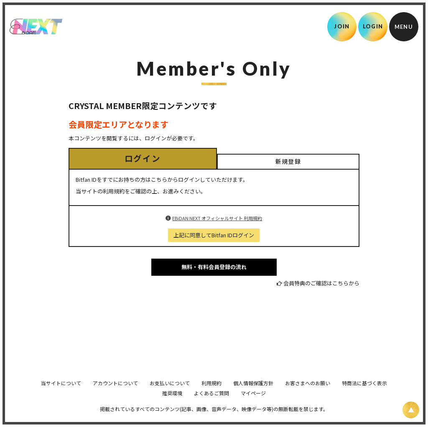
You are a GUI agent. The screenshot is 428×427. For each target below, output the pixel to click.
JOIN (341, 26)
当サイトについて (61, 394)
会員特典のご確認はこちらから (321, 283)
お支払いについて (170, 394)
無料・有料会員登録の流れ (214, 267)
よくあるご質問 (211, 404)
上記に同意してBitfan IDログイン (213, 235)
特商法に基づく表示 (364, 394)
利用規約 (211, 394)
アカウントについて (115, 394)
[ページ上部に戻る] (411, 410)
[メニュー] (403, 26)
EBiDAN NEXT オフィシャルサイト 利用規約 (217, 218)
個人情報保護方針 (253, 394)
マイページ (253, 404)
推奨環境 (172, 404)
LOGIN (373, 26)
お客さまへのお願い (307, 394)
